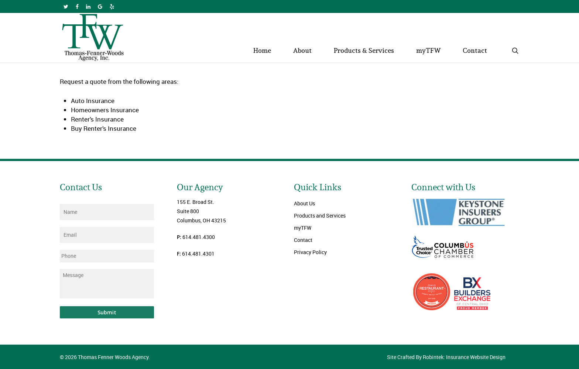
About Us (304, 203)
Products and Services (320, 215)
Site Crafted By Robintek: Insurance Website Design (446, 357)
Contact (303, 239)
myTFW (302, 227)
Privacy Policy (310, 252)
